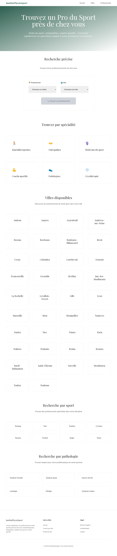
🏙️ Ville (63, 83)
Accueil (82, 3)
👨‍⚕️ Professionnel (35, 83)
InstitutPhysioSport (16, 2)
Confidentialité (84, 528)
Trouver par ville (48, 528)
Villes (92, 3)
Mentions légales (85, 525)
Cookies (82, 532)
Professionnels (105, 3)
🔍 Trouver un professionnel (58, 101)
